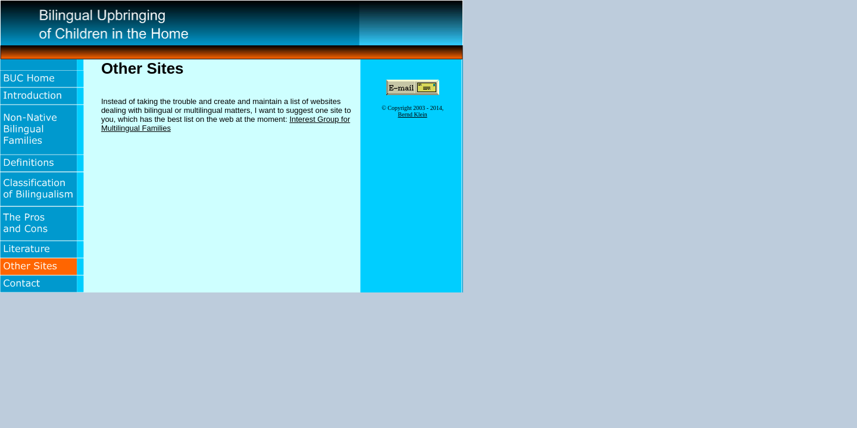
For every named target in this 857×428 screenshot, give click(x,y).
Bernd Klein (412, 114)
